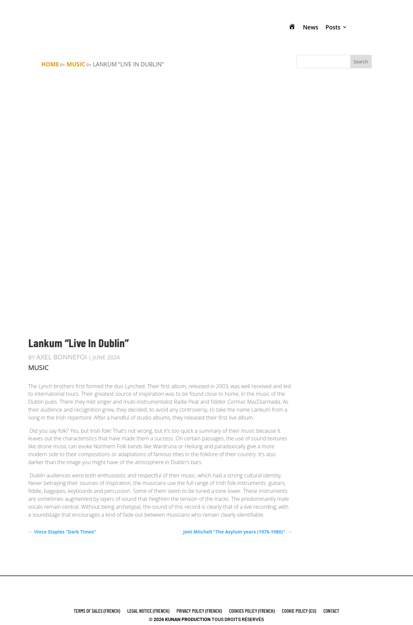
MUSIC (76, 64)
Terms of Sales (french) (97, 611)
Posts (333, 27)
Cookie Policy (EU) (299, 611)
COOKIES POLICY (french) (252, 611)
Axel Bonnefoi (61, 356)
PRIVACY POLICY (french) (199, 611)
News (310, 27)
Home (50, 64)
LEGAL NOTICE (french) (148, 611)
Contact (331, 611)
